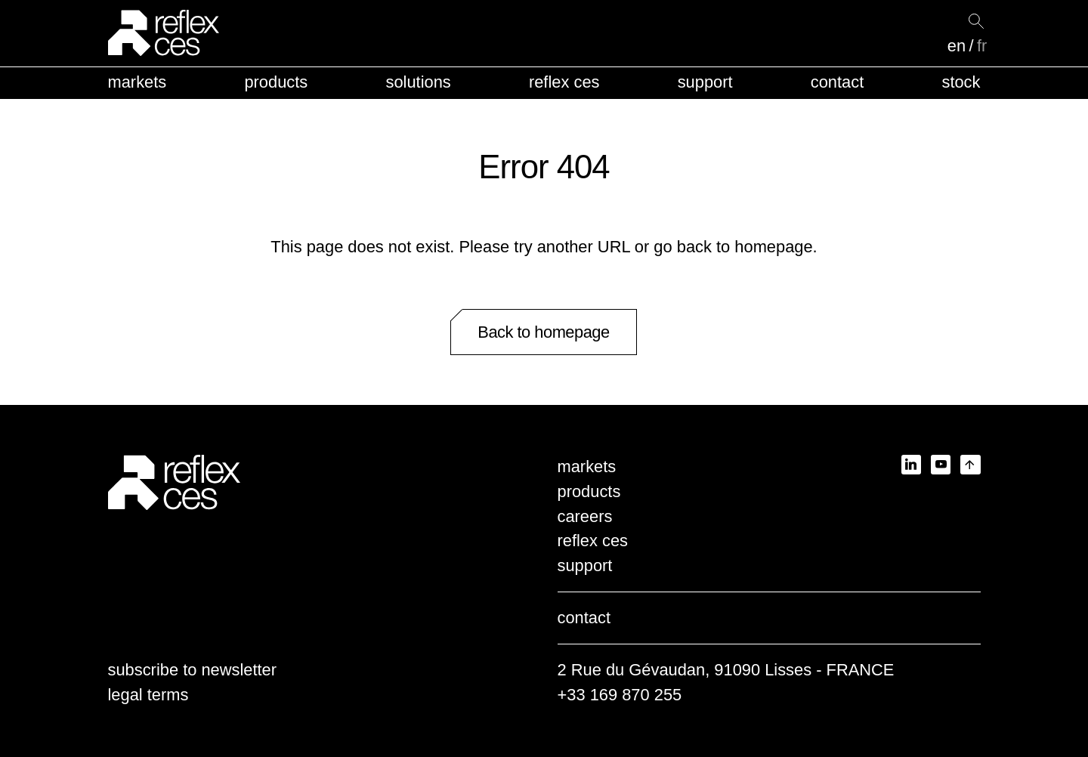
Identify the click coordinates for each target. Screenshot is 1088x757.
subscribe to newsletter (192, 669)
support (705, 82)
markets (137, 82)
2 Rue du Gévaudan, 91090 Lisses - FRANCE (726, 669)
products (276, 82)
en (956, 45)
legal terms (148, 694)
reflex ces (564, 82)
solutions (417, 82)
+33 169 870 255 (620, 694)
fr (982, 45)
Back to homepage (543, 332)
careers (585, 516)
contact (837, 82)
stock (960, 82)
